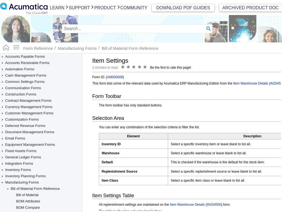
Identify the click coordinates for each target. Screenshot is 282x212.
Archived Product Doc (250, 7)
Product (105, 7)
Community (134, 7)
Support (79, 7)
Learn (57, 7)
